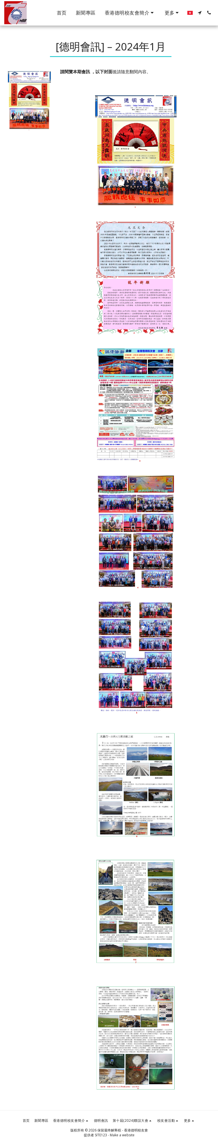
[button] (130, 13)
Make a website (122, 1135)
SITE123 (101, 1135)
